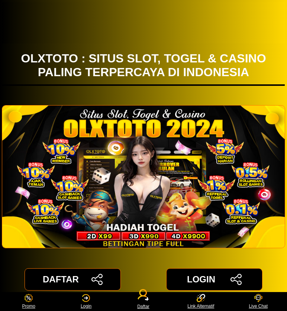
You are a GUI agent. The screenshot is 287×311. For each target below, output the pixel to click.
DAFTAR (73, 279)
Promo (28, 301)
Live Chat (258, 301)
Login (86, 301)
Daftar (143, 301)
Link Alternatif (200, 301)
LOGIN (214, 279)
